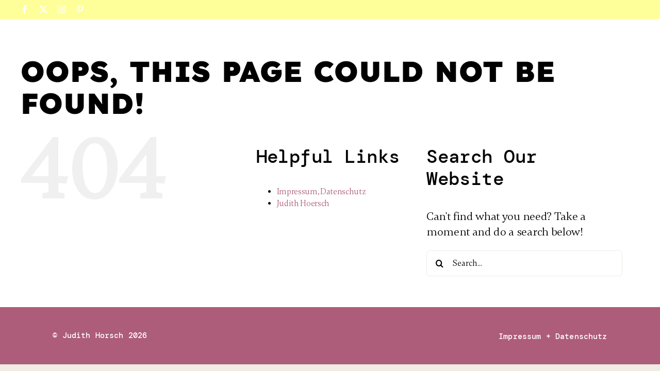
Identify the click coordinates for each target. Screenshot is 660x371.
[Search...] (524, 263)
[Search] (439, 263)
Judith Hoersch (303, 203)
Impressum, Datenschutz (321, 192)
